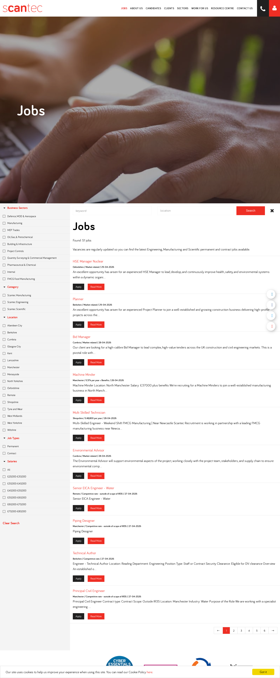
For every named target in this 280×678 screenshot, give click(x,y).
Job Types (11, 438)
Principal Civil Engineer (89, 591)
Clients (169, 8)
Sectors (183, 8)
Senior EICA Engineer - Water (93, 488)
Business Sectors (15, 208)
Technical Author (84, 553)
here (149, 672)
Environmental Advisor (88, 450)
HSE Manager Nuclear (88, 261)
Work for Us (199, 8)
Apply (78, 287)
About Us (136, 8)
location (10, 317)
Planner (78, 299)
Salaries (10, 461)
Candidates (153, 8)
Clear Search (11, 523)
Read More (96, 287)
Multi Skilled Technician (89, 412)
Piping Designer (84, 520)
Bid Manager (81, 337)
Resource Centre (222, 8)
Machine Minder (84, 375)
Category (10, 287)
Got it (263, 672)
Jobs (124, 8)
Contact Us (245, 8)
